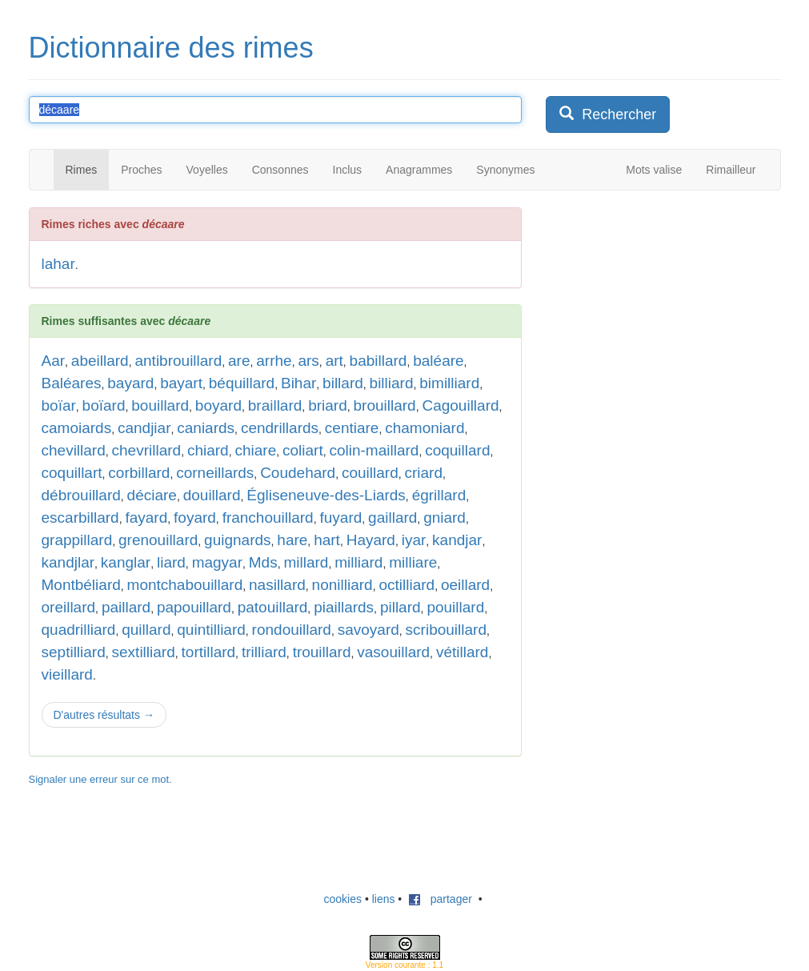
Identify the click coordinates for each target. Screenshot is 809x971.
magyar (217, 562)
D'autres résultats (104, 714)
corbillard (139, 472)
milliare (413, 562)
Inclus (347, 169)
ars (308, 360)
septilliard (74, 652)
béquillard (241, 383)
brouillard (384, 405)
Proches (141, 169)
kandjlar (68, 562)
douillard (212, 495)
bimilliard (449, 383)
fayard (146, 517)
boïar (59, 405)
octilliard (406, 584)
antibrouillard (178, 360)
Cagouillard (460, 405)
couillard (370, 472)
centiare (352, 427)
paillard (126, 607)
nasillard (277, 584)
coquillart (72, 472)
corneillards (215, 472)
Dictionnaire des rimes (171, 47)
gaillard (392, 517)
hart (327, 540)
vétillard (462, 652)
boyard (218, 405)
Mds (263, 562)
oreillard (69, 607)
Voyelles (207, 169)
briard (327, 405)
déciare (152, 495)
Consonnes (280, 169)
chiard (208, 450)
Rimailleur (730, 169)
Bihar (298, 383)
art (334, 360)
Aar (54, 360)
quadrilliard (79, 629)
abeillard (100, 360)
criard (424, 472)
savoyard (368, 629)
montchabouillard (185, 584)
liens (383, 899)
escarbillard (80, 517)
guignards (237, 540)
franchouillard (268, 517)
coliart (302, 450)
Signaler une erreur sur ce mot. (100, 779)
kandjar (457, 540)
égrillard (439, 495)
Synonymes (505, 169)
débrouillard (81, 495)
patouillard (273, 607)
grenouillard (158, 540)
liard (171, 562)
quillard (146, 629)
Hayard (370, 540)
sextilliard (143, 652)
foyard (195, 517)
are (239, 360)
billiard (392, 383)
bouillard (160, 405)
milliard (358, 562)
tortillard (209, 652)
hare (292, 540)
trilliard (264, 652)
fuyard (340, 517)
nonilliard (342, 584)
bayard (130, 383)
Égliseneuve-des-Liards (326, 495)
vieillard (67, 674)
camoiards (77, 427)
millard (305, 562)
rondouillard (291, 629)
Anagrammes (419, 169)
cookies (343, 899)
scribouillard (446, 629)
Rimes (82, 169)
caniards (205, 427)
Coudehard (297, 472)
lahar (58, 263)
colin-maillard (374, 450)
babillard (378, 360)
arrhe (273, 360)
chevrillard (147, 450)
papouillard (194, 607)
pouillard (455, 607)
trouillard (322, 652)
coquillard (457, 450)
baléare (438, 360)
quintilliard (211, 629)
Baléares (72, 383)
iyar (414, 540)
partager (440, 899)
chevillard (74, 450)
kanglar (125, 562)
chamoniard (424, 427)
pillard (400, 607)
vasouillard (393, 652)
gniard (444, 517)
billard (342, 383)
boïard (104, 405)
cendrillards (279, 427)
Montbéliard (81, 584)
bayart (181, 383)
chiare (255, 450)
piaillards (344, 607)
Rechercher (607, 114)
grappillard (77, 540)
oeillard (465, 584)
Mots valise (654, 169)
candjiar (144, 427)
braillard (275, 405)
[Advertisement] (666, 307)
